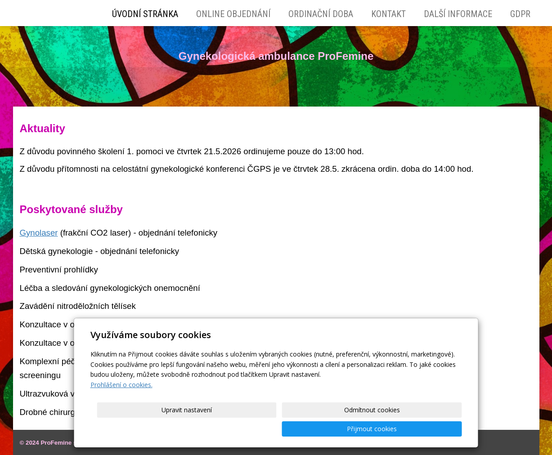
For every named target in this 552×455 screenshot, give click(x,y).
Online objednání (233, 14)
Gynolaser (39, 232)
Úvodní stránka (145, 14)
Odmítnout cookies (353, 428)
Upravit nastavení (279, 428)
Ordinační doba (320, 14)
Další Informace (458, 14)
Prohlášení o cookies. (121, 403)
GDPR (520, 14)
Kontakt (388, 14)
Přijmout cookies (428, 428)
